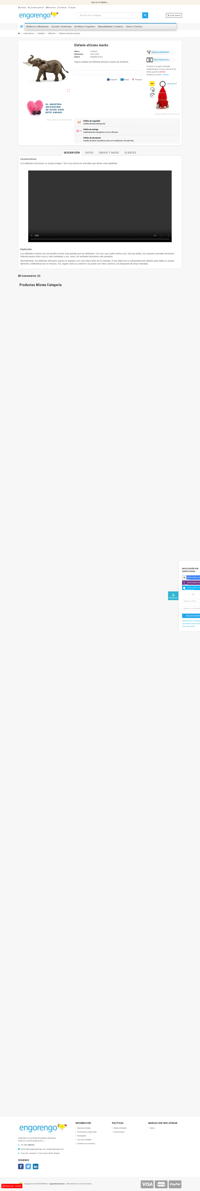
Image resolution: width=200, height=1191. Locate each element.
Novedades (81, 1136)
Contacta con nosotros (86, 1143)
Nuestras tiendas (84, 1128)
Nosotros (51, 8)
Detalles (165, 75)
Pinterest (137, 79)
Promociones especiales (87, 1132)
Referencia (78, 54)
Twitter (28, 1166)
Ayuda (71, 8)
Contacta (62, 8)
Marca (76, 51)
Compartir (112, 79)
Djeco (152, 1128)
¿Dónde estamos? (36, 8)
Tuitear (124, 79)
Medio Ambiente (120, 1128)
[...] (43, 1141)
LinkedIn (35, 1166)
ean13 (77, 57)
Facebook (21, 1166)
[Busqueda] (112, 15)
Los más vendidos (84, 1140)
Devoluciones (119, 1132)
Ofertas (22, 8)
